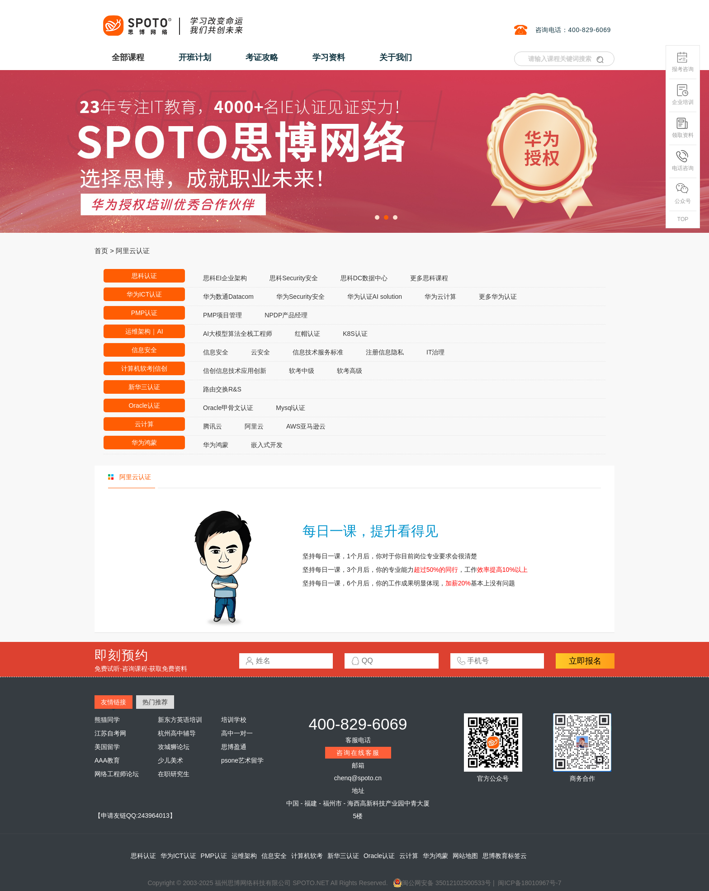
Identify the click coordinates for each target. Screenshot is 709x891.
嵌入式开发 (267, 444)
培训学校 (233, 719)
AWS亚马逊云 (306, 426)
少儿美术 (170, 760)
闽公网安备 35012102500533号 (442, 882)
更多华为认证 (498, 296)
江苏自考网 (110, 733)
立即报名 (585, 660)
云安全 (260, 352)
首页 (101, 251)
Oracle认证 (144, 405)
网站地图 (465, 855)
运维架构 (244, 855)
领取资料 (683, 127)
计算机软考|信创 (144, 368)
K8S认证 (355, 333)
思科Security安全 (293, 278)
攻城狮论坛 (173, 746)
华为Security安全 (300, 296)
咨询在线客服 (358, 752)
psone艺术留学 (242, 760)
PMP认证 (144, 312)
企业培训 (683, 94)
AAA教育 (107, 760)
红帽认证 (307, 333)
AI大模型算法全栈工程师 (237, 333)
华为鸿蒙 (144, 442)
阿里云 (254, 426)
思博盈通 (233, 746)
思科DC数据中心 (364, 278)
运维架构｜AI (144, 331)
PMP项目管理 (222, 315)
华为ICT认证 (144, 294)
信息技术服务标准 (318, 352)
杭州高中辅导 (177, 733)
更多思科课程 (429, 278)
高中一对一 (237, 733)
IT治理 (435, 352)
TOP (682, 219)
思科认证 (144, 275)
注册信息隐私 (385, 352)
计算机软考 (307, 855)
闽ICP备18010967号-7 (529, 882)
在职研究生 (173, 774)
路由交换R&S (222, 389)
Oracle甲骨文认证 (228, 407)
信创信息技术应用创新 (234, 370)
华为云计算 (440, 296)
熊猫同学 (107, 719)
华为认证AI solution (374, 296)
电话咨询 (683, 160)
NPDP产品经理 (286, 315)
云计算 (144, 424)
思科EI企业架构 (225, 278)
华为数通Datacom (228, 296)
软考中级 (301, 370)
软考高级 (349, 370)
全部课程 (128, 57)
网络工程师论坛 (117, 774)
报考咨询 (683, 61)
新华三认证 (144, 387)
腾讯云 (212, 426)
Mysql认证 (290, 407)
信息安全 (144, 350)
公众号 (683, 193)
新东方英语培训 (180, 719)
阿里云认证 (133, 251)
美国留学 (107, 746)
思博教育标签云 (504, 855)
